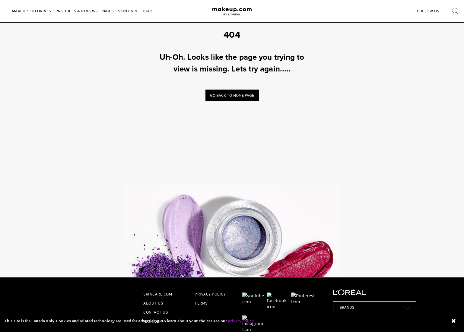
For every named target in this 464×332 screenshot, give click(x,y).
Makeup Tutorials (31, 11)
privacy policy (240, 321)
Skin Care (128, 11)
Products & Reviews (77, 11)
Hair (147, 11)
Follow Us (428, 11)
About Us (153, 303)
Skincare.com (157, 294)
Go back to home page (232, 95)
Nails (108, 11)
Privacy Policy (210, 294)
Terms (201, 303)
